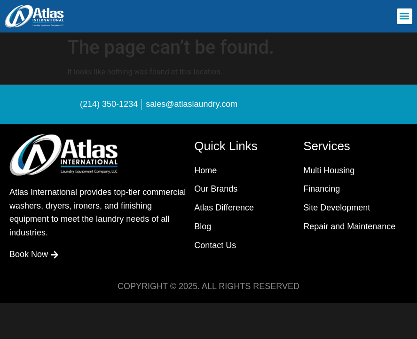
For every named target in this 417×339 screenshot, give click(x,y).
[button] (404, 16)
